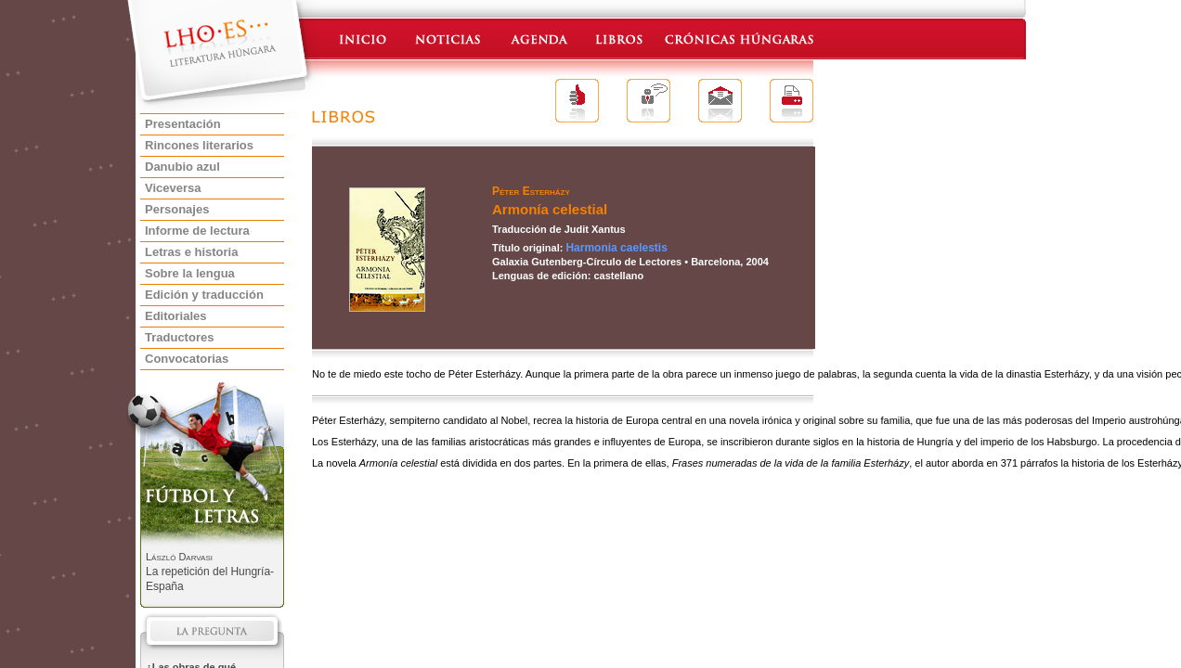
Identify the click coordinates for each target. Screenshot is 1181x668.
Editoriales (175, 316)
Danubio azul (182, 166)
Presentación (183, 124)
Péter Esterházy (531, 191)
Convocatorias (186, 359)
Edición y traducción (204, 295)
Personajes (177, 209)
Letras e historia (191, 252)
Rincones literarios (199, 145)
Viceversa (173, 188)
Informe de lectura (197, 231)
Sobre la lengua (190, 273)
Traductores (179, 337)
